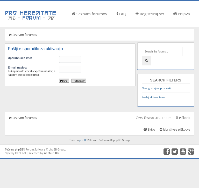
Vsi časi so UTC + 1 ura (153, 118)
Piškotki (183, 118)
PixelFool (20, 153)
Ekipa (149, 129)
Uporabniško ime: (20, 57)
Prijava (181, 13)
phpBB (83, 140)
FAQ (121, 13)
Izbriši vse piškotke (175, 129)
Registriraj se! (150, 13)
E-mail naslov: (17, 67)
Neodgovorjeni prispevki (156, 88)
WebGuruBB (51, 153)
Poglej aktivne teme (153, 97)
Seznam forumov (89, 13)
